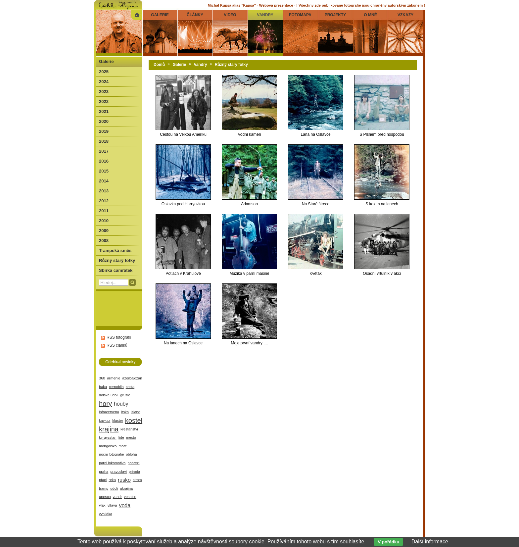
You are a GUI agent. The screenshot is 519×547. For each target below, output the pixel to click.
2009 (104, 230)
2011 (104, 210)
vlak (102, 505)
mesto (131, 437)
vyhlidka (105, 514)
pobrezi (133, 463)
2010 (104, 220)
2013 (104, 190)
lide (121, 437)
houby (121, 404)
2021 (104, 111)
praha (103, 471)
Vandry (200, 64)
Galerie (179, 64)
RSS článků (117, 345)
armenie (113, 378)
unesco (105, 497)
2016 (104, 161)
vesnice (130, 497)
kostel (133, 420)
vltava (112, 505)
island (135, 412)
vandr (117, 497)
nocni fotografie (111, 454)
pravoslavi (118, 471)
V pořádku (388, 541)
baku (103, 387)
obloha (131, 454)
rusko (124, 480)
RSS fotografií (119, 337)
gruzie (125, 395)
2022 (104, 101)
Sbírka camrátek (115, 270)
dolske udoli (108, 395)
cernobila (116, 387)
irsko (125, 412)
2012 (104, 200)
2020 (104, 121)
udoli (114, 488)
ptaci (103, 480)
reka (112, 480)
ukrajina (126, 488)
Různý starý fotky (231, 64)
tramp (103, 488)
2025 (104, 71)
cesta (130, 387)
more (122, 446)
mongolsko (108, 446)
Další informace (429, 541)
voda (124, 505)
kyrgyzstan (108, 437)
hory (105, 403)
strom (137, 480)
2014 (104, 180)
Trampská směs (115, 250)
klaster (117, 421)
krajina (108, 429)
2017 (104, 151)
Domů (159, 64)
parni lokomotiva (112, 463)
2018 (104, 141)
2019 (104, 131)
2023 (104, 91)
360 (102, 378)
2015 (104, 171)
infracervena (109, 412)
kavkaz (104, 421)
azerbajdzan (132, 378)
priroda (134, 471)
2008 (104, 240)
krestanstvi (129, 429)
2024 (104, 81)
